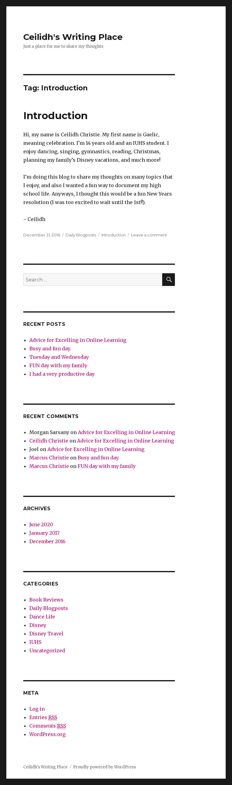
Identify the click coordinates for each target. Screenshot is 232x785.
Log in (37, 709)
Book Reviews (46, 600)
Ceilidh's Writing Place (73, 37)
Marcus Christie (49, 458)
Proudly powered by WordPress (104, 767)
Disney (37, 625)
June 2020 (41, 524)
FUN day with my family (58, 365)
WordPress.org (47, 734)
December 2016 (47, 541)
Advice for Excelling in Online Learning (77, 340)
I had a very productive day (62, 374)
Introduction (55, 115)
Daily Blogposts (81, 234)
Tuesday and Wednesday (59, 357)
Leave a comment (149, 234)
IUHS (35, 642)
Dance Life (42, 617)
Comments (47, 726)
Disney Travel (46, 634)
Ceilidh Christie (48, 441)
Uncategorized (47, 650)
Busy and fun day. (50, 348)
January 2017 (44, 533)
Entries (43, 717)
